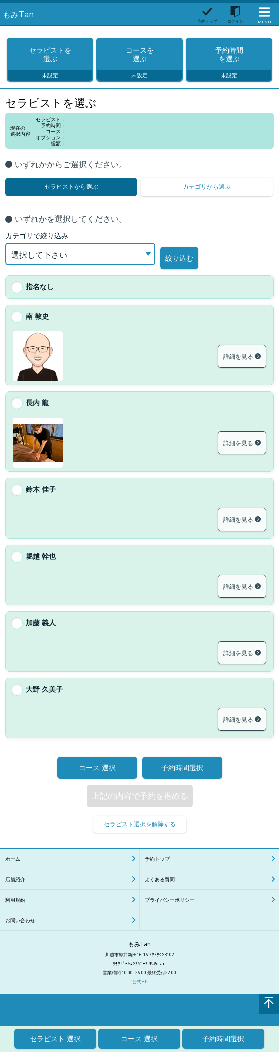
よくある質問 (160, 889)
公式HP (139, 991)
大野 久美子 (44, 699)
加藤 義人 (41, 632)
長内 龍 (37, 412)
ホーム (12, 868)
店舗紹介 (15, 889)
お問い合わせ (20, 930)
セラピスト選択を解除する (140, 834)
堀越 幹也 (41, 566)
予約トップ (157, 868)
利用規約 (15, 909)
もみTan (18, 14)
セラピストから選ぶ (71, 196)
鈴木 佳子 (41, 499)
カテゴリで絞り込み (36, 250)
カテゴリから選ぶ (207, 196)
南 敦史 (37, 326)
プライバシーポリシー (170, 909)
